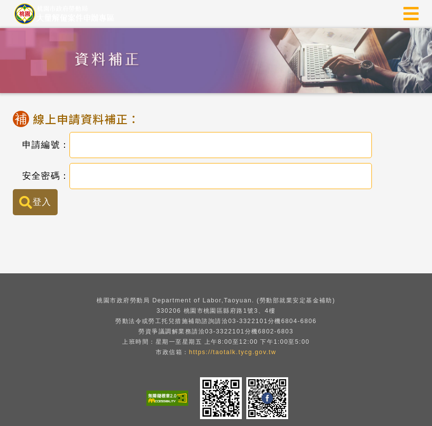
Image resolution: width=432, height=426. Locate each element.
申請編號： (41, 145)
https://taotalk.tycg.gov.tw (232, 352)
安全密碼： (41, 176)
